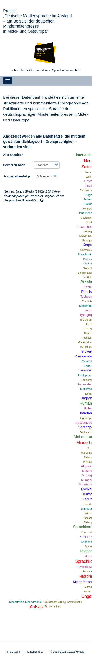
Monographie (33, 601)
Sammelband (74, 602)
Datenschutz (35, 651)
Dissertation (16, 601)
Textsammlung (53, 606)
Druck (88, 324)
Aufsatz (37, 606)
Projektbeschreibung (54, 602)
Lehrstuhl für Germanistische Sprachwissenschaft (45, 70)
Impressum (13, 651)
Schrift (88, 222)
